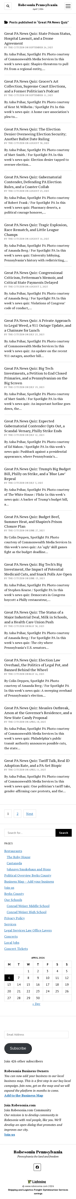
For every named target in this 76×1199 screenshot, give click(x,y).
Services (10, 924)
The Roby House (18, 857)
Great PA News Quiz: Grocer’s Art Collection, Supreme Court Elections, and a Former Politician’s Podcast (35, 86)
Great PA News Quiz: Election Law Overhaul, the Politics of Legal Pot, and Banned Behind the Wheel (36, 665)
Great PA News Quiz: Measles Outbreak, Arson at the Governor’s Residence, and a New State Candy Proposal (38, 712)
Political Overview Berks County (27, 875)
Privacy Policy (14, 918)
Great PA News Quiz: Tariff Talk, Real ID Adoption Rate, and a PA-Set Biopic (37, 763)
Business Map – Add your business (29, 881)
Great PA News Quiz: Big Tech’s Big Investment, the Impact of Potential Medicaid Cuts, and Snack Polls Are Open (38, 569)
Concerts (11, 936)
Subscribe (18, 1048)
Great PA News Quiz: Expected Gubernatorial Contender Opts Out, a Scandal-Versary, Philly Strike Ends (34, 426)
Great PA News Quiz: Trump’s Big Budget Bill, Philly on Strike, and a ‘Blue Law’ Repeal (37, 473)
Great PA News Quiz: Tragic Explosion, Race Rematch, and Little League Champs (35, 229)
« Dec (36, 1004)
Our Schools (13, 900)
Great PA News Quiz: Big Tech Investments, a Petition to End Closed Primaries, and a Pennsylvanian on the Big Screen (35, 375)
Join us (9, 887)
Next (29, 813)
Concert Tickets (16, 948)
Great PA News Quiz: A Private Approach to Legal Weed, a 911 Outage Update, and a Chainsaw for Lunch (37, 325)
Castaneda (14, 863)
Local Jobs (11, 942)
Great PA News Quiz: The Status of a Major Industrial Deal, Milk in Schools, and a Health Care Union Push (35, 617)
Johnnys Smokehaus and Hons (29, 869)
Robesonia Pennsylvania (38, 5)
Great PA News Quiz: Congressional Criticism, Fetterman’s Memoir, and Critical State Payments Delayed (33, 277)
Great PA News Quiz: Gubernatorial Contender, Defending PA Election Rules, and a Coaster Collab (33, 181)
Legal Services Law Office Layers (28, 930)
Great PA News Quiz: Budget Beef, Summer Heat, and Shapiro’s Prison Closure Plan (33, 521)
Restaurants (13, 851)
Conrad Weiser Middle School (28, 906)
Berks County (14, 893)
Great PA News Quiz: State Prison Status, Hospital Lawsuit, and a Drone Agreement (37, 38)
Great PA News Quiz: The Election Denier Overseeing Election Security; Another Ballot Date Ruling (35, 134)
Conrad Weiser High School (26, 912)
